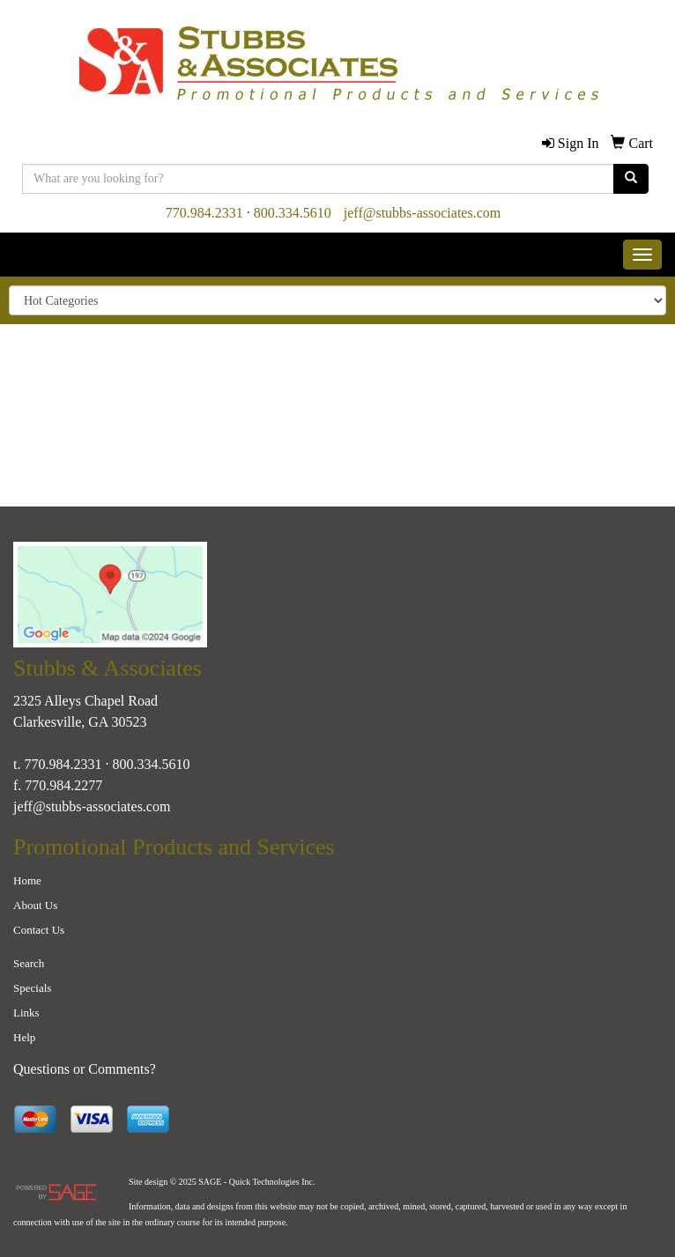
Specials (32, 988)
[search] (631, 179)
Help (24, 1037)
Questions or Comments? (84, 1068)
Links (26, 1012)
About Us (35, 905)
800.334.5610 (292, 212)
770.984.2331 (204, 212)
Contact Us (38, 929)
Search (28, 963)
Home (27, 880)
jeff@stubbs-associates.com (422, 212)
